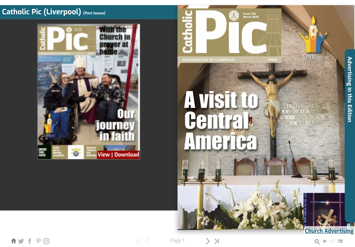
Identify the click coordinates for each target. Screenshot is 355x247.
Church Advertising (329, 231)
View (103, 154)
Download (126, 154)
